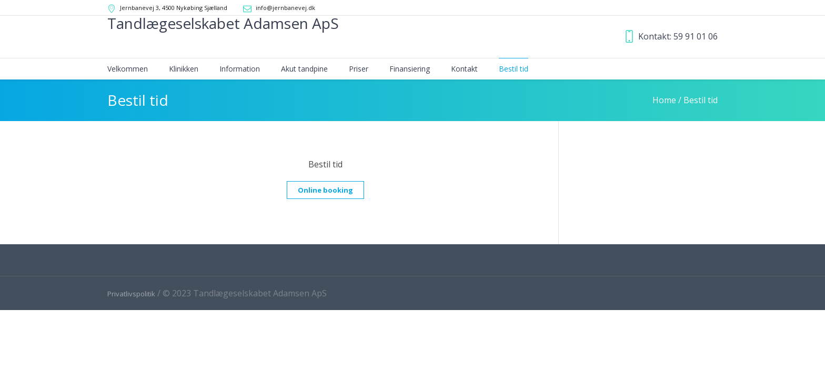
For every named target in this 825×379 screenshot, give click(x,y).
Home (664, 100)
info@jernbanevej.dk (285, 8)
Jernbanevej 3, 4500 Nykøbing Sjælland (173, 8)
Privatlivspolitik (131, 293)
